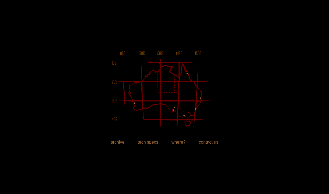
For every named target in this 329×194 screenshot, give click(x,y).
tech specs (148, 142)
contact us (208, 142)
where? (179, 142)
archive (118, 142)
